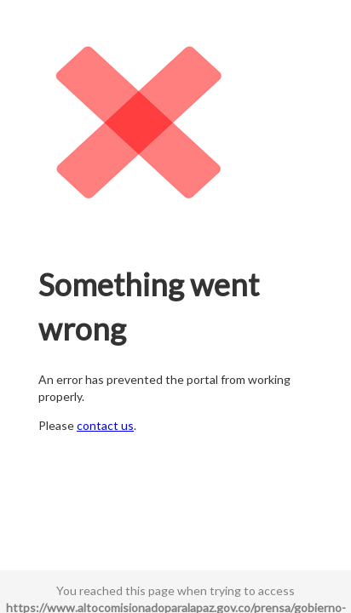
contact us (105, 425)
